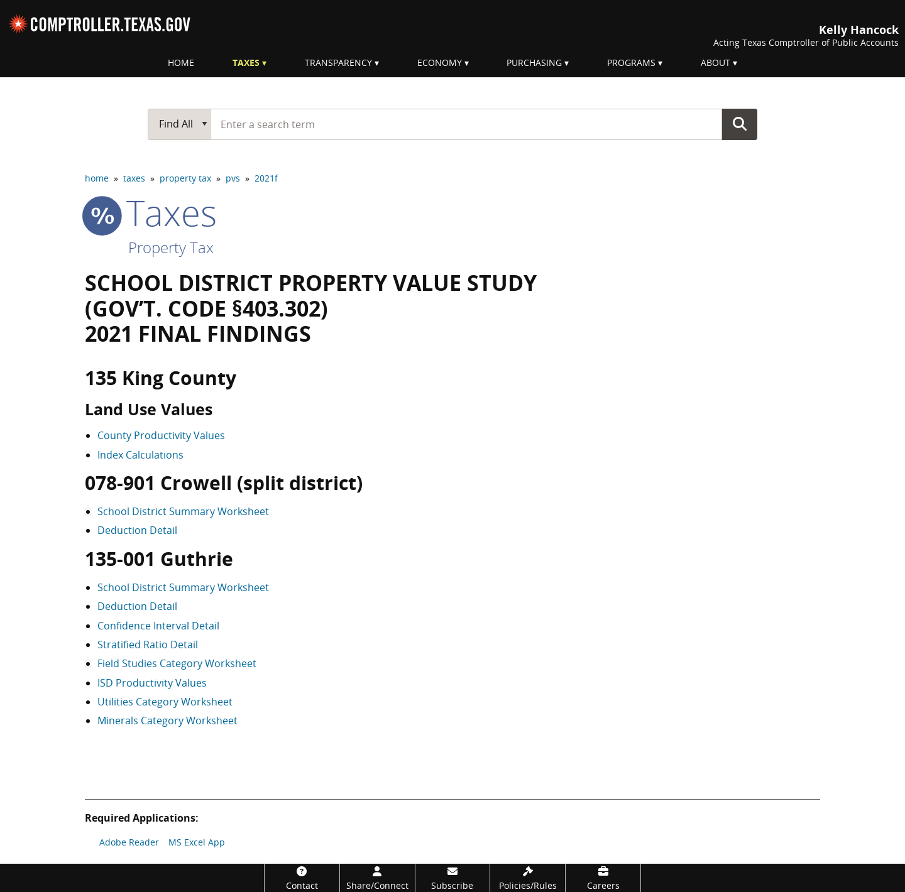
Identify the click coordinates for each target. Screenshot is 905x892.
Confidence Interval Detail (158, 626)
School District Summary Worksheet (183, 511)
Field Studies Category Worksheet (176, 663)
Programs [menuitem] (631, 62)
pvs (233, 178)
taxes (134, 178)
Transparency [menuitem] (338, 62)
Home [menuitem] (181, 62)
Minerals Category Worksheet (167, 720)
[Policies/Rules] (527, 878)
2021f (266, 178)
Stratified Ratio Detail (147, 644)
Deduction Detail (137, 530)
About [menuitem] (715, 62)
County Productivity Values (161, 435)
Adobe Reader (129, 842)
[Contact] (302, 878)
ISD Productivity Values (152, 683)
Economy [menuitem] (439, 62)
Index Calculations (140, 455)
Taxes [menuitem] (246, 62)
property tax (185, 178)
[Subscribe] (452, 878)
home (97, 178)
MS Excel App (196, 842)
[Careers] (603, 878)
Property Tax (171, 247)
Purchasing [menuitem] (534, 62)
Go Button (739, 124)
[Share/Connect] (377, 878)
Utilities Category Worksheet (165, 702)
